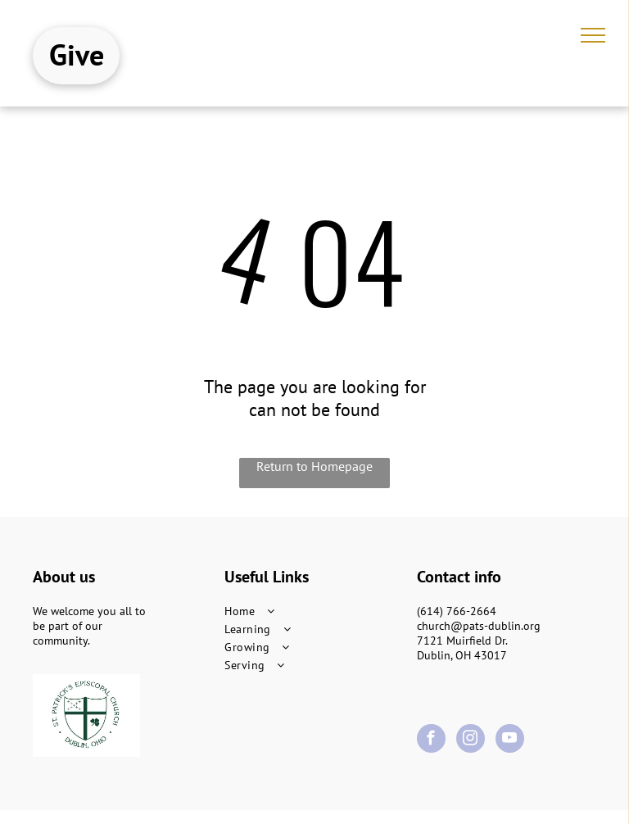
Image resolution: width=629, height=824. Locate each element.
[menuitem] (314, 611)
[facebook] (431, 740)
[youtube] (510, 740)
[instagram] (470, 740)
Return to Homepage (314, 466)
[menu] (593, 35)
